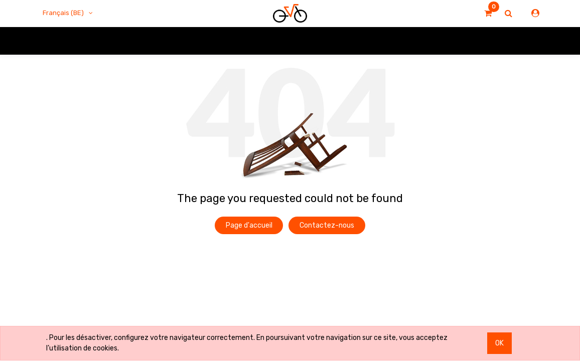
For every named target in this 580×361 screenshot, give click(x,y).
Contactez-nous (327, 225)
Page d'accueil (249, 225)
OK (499, 343)
